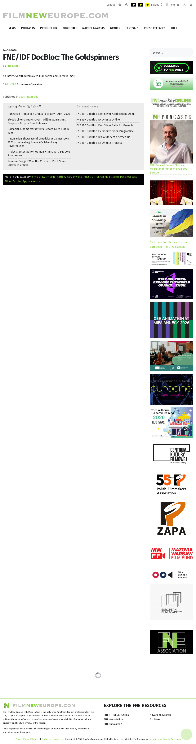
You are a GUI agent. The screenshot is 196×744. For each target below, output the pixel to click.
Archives (155, 719)
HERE (13, 84)
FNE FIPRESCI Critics (116, 715)
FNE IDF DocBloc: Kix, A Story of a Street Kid (103, 137)
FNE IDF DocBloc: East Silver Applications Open (105, 114)
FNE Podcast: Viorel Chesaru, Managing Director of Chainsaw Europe (168, 169)
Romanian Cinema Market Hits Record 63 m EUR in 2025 (38, 130)
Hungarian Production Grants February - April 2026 (39, 114)
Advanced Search (160, 715)
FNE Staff (12, 66)
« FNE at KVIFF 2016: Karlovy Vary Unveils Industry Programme (69, 176)
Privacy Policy (22, 739)
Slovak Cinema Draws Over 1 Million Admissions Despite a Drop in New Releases (37, 121)
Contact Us (47, 739)
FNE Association (113, 719)
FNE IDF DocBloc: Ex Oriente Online (98, 119)
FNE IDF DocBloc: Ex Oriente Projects (99, 143)
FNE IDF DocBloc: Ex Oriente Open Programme (105, 131)
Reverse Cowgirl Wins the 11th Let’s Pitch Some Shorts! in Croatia (37, 163)
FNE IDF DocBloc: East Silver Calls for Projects (104, 125)
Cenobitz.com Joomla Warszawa (165, 739)
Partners (35, 739)
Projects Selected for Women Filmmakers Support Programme (39, 153)
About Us (58, 739)
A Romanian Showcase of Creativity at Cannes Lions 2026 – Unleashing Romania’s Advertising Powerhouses (39, 142)
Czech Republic (28, 96)
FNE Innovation (113, 724)
